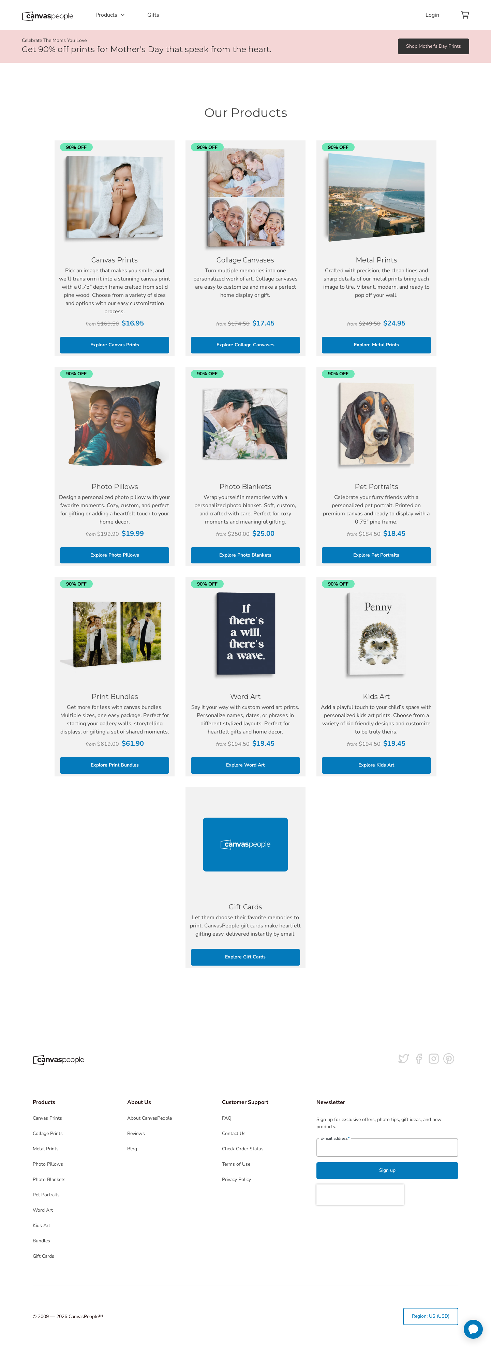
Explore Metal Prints (376, 345)
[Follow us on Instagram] (433, 1058)
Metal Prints (46, 1149)
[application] (473, 1329)
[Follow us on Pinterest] (448, 1058)
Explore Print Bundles (115, 765)
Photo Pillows (48, 1164)
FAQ (227, 1118)
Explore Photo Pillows (114, 555)
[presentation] (360, 1194)
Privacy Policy (236, 1179)
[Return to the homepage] (48, 15)
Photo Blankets (49, 1179)
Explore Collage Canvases (245, 345)
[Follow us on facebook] (418, 1058)
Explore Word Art (245, 765)
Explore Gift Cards (245, 957)
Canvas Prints (47, 1118)
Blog (132, 1149)
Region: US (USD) (430, 1316)
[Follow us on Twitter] (403, 1058)
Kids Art (41, 1225)
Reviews (136, 1133)
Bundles (41, 1241)
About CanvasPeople (149, 1118)
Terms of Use (236, 1164)
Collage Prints (48, 1133)
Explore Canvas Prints (114, 345)
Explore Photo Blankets (245, 555)
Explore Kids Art (376, 765)
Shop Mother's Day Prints (433, 46)
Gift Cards (43, 1256)
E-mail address (335, 1138)
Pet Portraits (46, 1195)
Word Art (43, 1210)
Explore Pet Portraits (376, 555)
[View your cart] (465, 15)
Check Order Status (243, 1149)
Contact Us (234, 1133)
